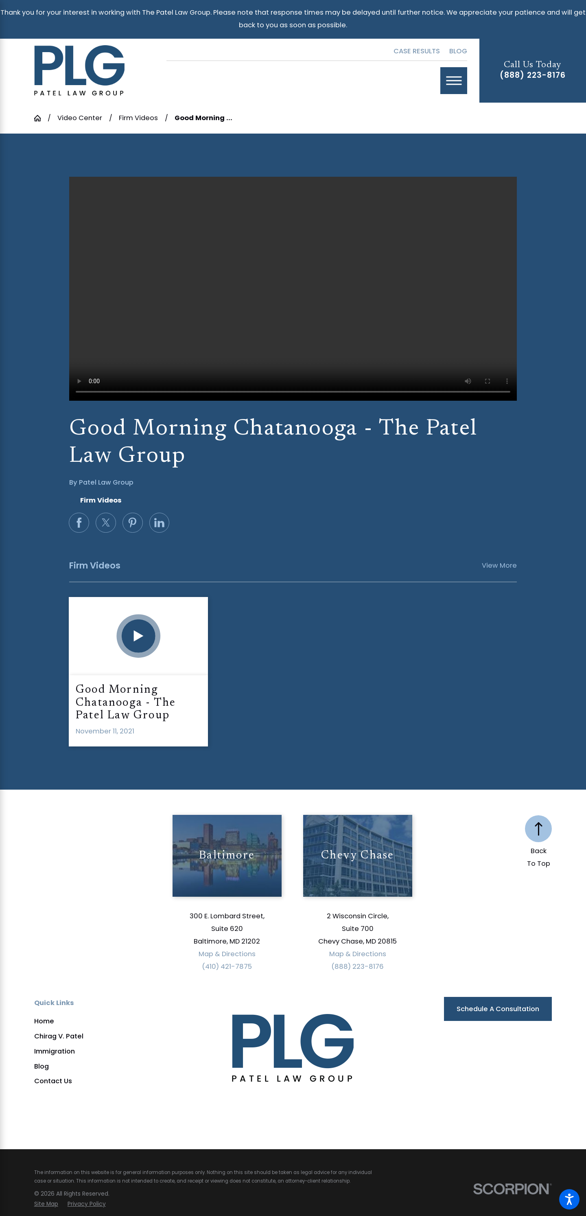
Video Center (79, 118)
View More (499, 565)
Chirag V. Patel (58, 1036)
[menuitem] (103, 1021)
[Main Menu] (453, 80)
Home (44, 1021)
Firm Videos (138, 118)
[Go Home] (41, 118)
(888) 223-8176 (532, 75)
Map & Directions (227, 954)
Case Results (417, 51)
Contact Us (53, 1081)
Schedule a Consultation (498, 1009)
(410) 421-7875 (227, 966)
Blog (458, 51)
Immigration (54, 1051)
